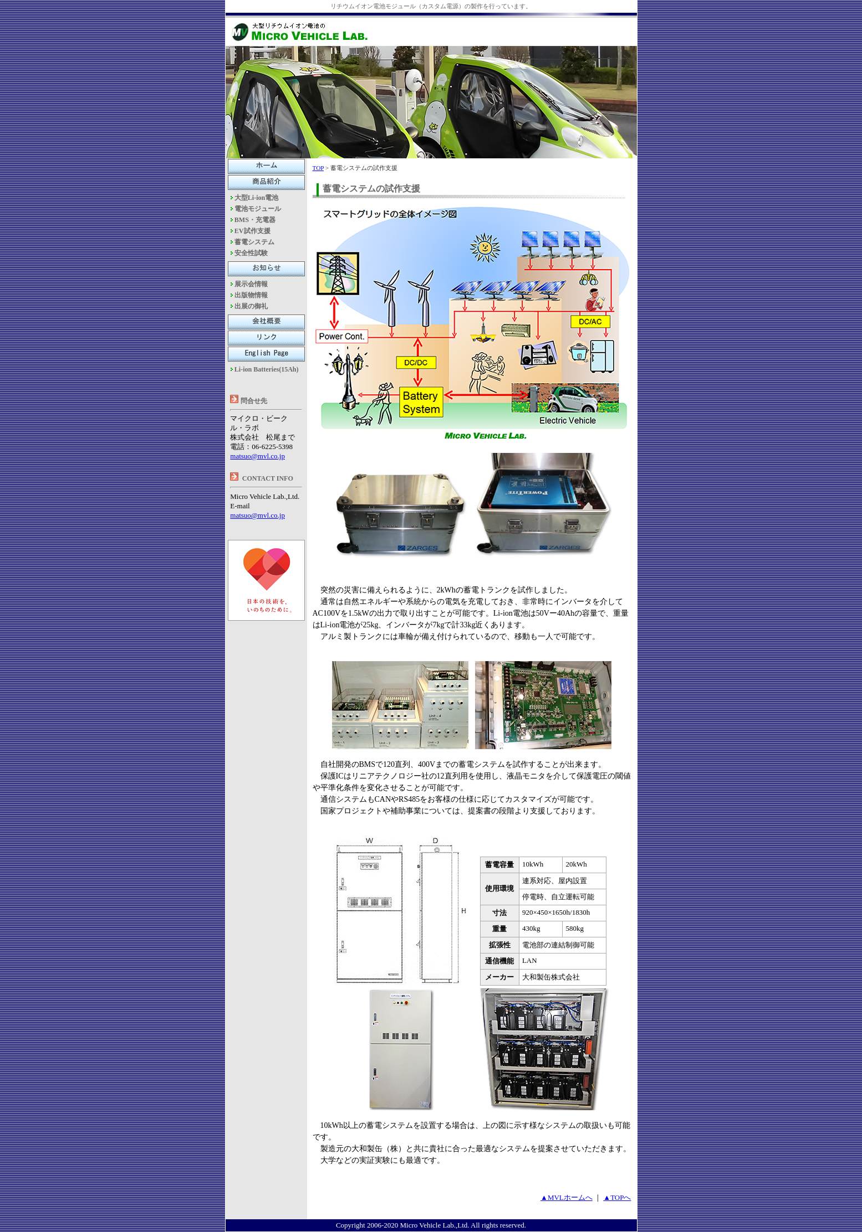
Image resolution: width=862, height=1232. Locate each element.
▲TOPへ (617, 1197)
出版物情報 (251, 295)
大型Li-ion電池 (256, 198)
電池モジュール (257, 209)
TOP (318, 167)
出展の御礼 (251, 306)
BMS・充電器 (255, 220)
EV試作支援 (252, 231)
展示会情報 (251, 284)
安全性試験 (251, 253)
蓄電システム (254, 242)
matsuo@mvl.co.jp (257, 456)
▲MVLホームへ (566, 1197)
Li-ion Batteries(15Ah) (266, 369)
